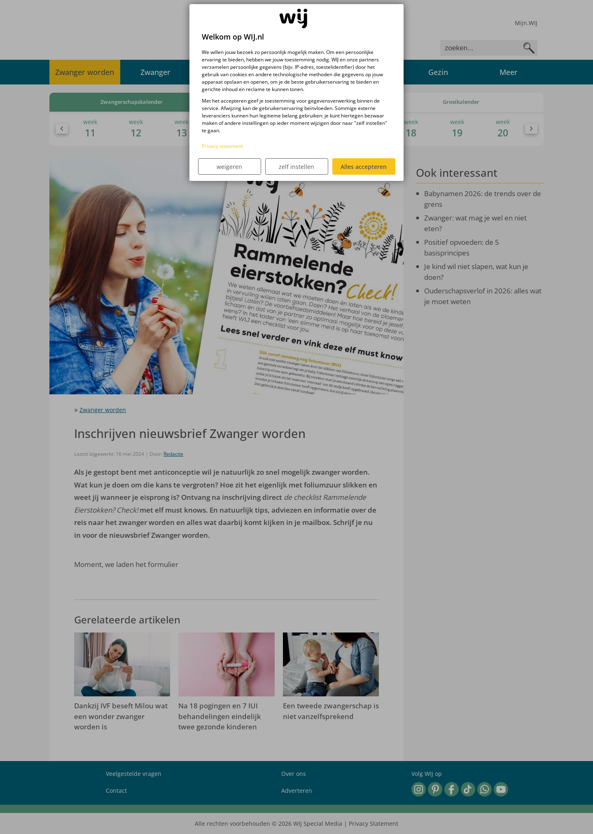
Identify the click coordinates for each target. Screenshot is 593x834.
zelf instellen (296, 167)
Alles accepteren (364, 167)
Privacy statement (222, 146)
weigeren (229, 167)
